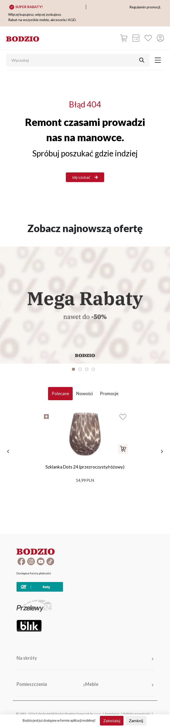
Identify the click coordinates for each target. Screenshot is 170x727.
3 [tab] (86, 369)
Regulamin (112, 714)
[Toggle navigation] (158, 60)
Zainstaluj (111, 720)
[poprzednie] (8, 451)
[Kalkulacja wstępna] (136, 38)
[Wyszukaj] (74, 60)
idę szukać (85, 177)
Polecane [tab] (60, 393)
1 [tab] (73, 369)
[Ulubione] (148, 38)
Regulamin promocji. (145, 7)
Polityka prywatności (136, 714)
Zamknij (136, 720)
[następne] (162, 451)
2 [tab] (80, 369)
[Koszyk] (123, 38)
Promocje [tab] (109, 393)
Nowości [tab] (84, 393)
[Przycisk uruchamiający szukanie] (142, 60)
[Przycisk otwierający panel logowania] (160, 38)
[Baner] (85, 305)
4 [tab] (93, 369)
